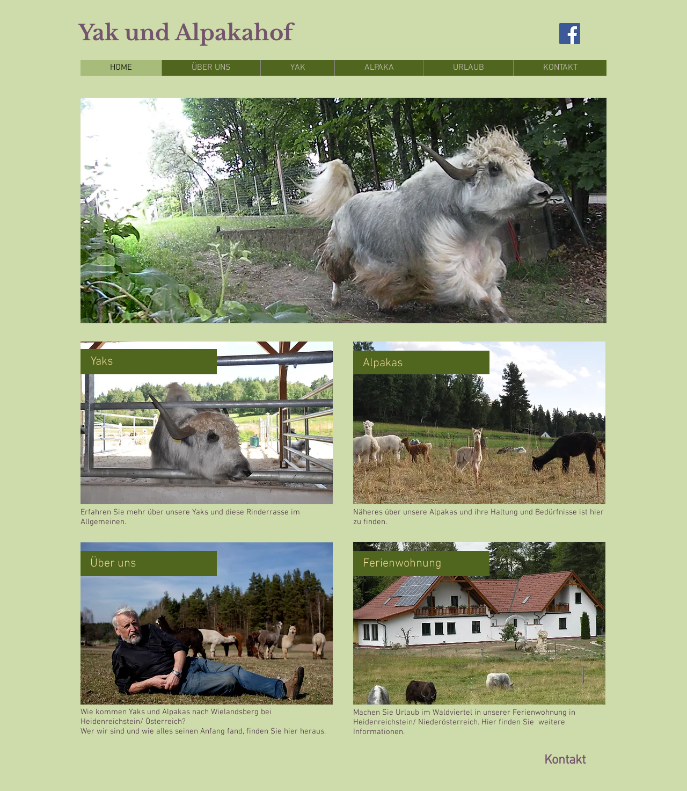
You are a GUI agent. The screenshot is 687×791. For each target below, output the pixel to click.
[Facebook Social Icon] (569, 33)
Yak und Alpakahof (185, 32)
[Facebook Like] (119, 761)
